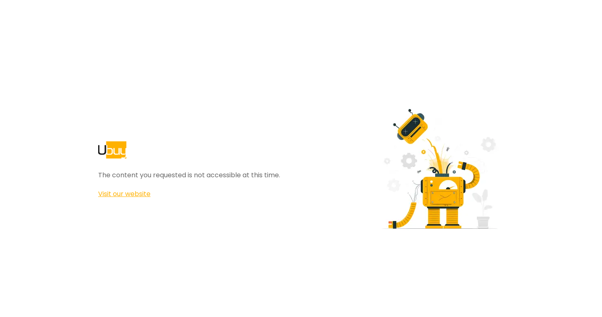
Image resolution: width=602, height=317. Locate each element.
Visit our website (124, 194)
